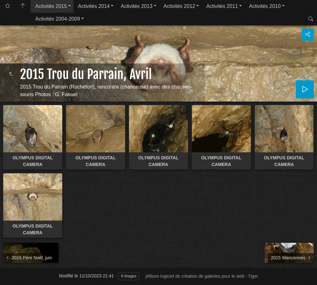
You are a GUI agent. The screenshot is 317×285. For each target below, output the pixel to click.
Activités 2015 (51, 6)
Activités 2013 (136, 6)
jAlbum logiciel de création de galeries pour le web (194, 276)
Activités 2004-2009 (57, 19)
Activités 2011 (222, 6)
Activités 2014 (94, 6)
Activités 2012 (179, 6)
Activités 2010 (265, 6)
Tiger (253, 276)
